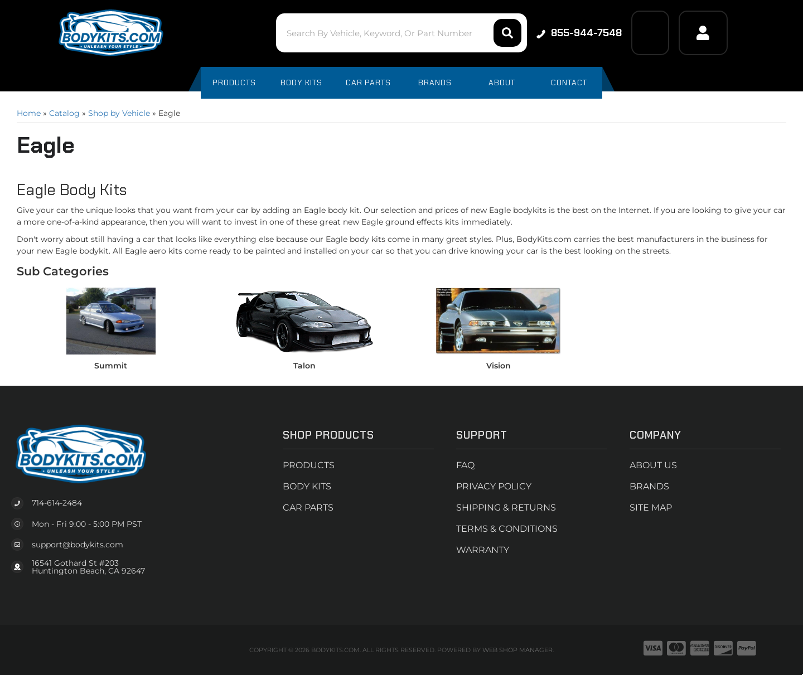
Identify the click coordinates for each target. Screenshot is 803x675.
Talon (304, 366)
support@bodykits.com (77, 544)
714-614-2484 (57, 503)
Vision (498, 366)
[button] (401, 32)
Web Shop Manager (517, 650)
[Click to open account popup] (703, 33)
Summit (110, 366)
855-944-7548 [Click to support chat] (579, 33)
